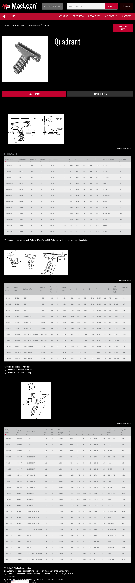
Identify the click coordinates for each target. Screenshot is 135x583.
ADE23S (8, 487)
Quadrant (47, 25)
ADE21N (8, 445)
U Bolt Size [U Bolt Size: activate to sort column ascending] (33, 159)
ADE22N (8, 463)
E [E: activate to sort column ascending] (87, 159)
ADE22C (8, 457)
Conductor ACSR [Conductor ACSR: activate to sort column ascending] (27, 289)
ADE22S (8, 469)
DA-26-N (8, 334)
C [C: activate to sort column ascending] (75, 159)
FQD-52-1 (9, 165)
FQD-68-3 (9, 207)
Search (111, 6)
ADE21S (8, 451)
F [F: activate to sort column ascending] (96, 289)
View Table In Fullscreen (124, 149)
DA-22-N (8, 322)
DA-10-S (8, 304)
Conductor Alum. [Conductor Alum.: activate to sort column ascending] (42, 288)
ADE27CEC (9, 535)
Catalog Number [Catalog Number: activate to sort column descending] (9, 159)
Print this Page (123, 28)
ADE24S (8, 505)
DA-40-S (8, 358)
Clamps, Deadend (34, 25)
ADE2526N (9, 517)
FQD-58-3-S (9, 201)
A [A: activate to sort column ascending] (70, 289)
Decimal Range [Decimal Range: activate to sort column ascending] (22, 159)
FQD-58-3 (9, 189)
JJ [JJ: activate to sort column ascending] (108, 289)
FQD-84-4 (9, 226)
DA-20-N (8, 316)
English (15, 581)
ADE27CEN (9, 541)
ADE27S (8, 560)
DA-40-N (8, 352)
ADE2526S (9, 523)
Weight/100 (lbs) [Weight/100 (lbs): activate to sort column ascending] (125, 288)
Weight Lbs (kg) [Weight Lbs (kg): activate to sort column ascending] (123, 159)
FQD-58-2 (9, 171)
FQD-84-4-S (9, 232)
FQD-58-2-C (9, 177)
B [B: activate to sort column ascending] (69, 159)
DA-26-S (8, 340)
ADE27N (8, 554)
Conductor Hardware (18, 25)
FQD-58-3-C (9, 195)
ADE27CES (9, 547)
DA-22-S (8, 328)
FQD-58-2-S (9, 183)
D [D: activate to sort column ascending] (89, 289)
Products (6, 25)
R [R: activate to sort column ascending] (95, 159)
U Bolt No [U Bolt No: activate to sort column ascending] (42, 159)
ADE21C (8, 439)
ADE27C (8, 529)
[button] (52, 6)
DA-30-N (8, 346)
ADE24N (8, 499)
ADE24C (8, 493)
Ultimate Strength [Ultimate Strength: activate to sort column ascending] (53, 159)
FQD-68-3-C (9, 214)
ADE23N (8, 481)
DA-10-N (8, 298)
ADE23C (8, 475)
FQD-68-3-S (9, 220)
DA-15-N (8, 310)
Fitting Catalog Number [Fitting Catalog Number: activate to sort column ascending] (108, 159)
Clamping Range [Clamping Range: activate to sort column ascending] (16, 288)
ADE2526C (9, 511)
